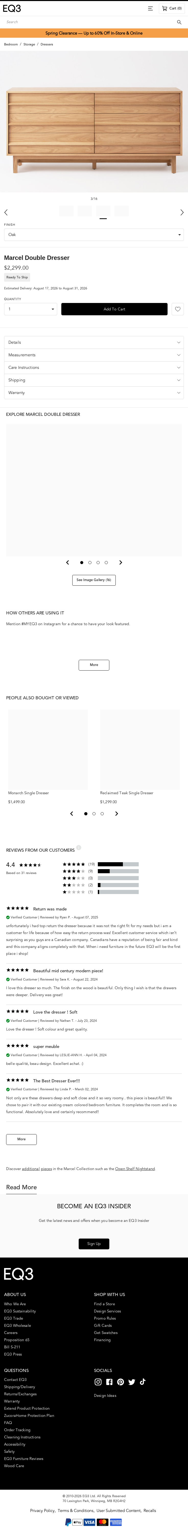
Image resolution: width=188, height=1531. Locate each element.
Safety (9, 1452)
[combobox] (94, 235)
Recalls (150, 1510)
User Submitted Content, (120, 1510)
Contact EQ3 (15, 1380)
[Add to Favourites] (178, 309)
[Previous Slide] (5, 212)
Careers (10, 1333)
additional (31, 1168)
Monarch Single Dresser (48, 753)
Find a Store (104, 1304)
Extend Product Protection (27, 1409)
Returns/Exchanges (20, 1394)
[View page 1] (86, 814)
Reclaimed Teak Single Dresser (140, 753)
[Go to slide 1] (82, 562)
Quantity (12, 299)
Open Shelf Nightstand (135, 1168)
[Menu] (150, 8)
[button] (94, 342)
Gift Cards (103, 1326)
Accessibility (14, 1444)
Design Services (107, 1311)
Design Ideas (105, 1395)
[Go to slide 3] (98, 562)
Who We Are (15, 1304)
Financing (102, 1340)
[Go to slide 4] (106, 562)
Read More (21, 1187)
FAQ (8, 1423)
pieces (46, 1168)
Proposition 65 (16, 1340)
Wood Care (14, 1466)
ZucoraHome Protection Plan (29, 1416)
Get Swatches (106, 1333)
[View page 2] (94, 814)
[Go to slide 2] (90, 562)
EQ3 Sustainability (20, 1311)
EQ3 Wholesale (17, 1326)
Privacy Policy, (43, 1510)
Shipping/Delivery (19, 1387)
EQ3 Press (13, 1354)
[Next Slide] (182, 212)
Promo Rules (105, 1319)
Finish (9, 225)
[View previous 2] (71, 814)
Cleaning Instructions (22, 1437)
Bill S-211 (12, 1347)
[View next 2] (116, 814)
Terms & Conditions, (77, 1510)
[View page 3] (102, 814)
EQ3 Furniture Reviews (23, 1459)
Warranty (12, 1401)
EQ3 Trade (13, 1319)
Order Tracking (17, 1430)
